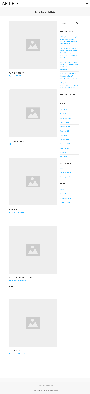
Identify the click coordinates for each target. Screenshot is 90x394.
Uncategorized (65, 177)
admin (23, 76)
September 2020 (65, 118)
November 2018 (65, 148)
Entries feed (64, 194)
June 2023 (63, 109)
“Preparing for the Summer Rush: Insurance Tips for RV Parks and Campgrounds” (69, 85)
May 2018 (63, 152)
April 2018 (63, 157)
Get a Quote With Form (20, 278)
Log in (62, 190)
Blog (61, 168)
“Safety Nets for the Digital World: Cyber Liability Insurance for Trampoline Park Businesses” (69, 40)
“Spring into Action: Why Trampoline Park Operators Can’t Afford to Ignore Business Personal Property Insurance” (69, 52)
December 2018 (65, 144)
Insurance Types (17, 141)
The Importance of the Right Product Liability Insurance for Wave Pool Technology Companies (69, 65)
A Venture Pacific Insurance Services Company (42, 390)
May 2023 (63, 114)
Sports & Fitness (65, 173)
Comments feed (65, 198)
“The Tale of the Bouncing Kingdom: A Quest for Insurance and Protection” (68, 76)
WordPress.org (65, 202)
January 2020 (64, 122)
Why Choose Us (16, 73)
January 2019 (64, 139)
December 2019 (65, 127)
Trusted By (14, 351)
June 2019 (63, 135)
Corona (13, 209)
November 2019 (65, 131)
